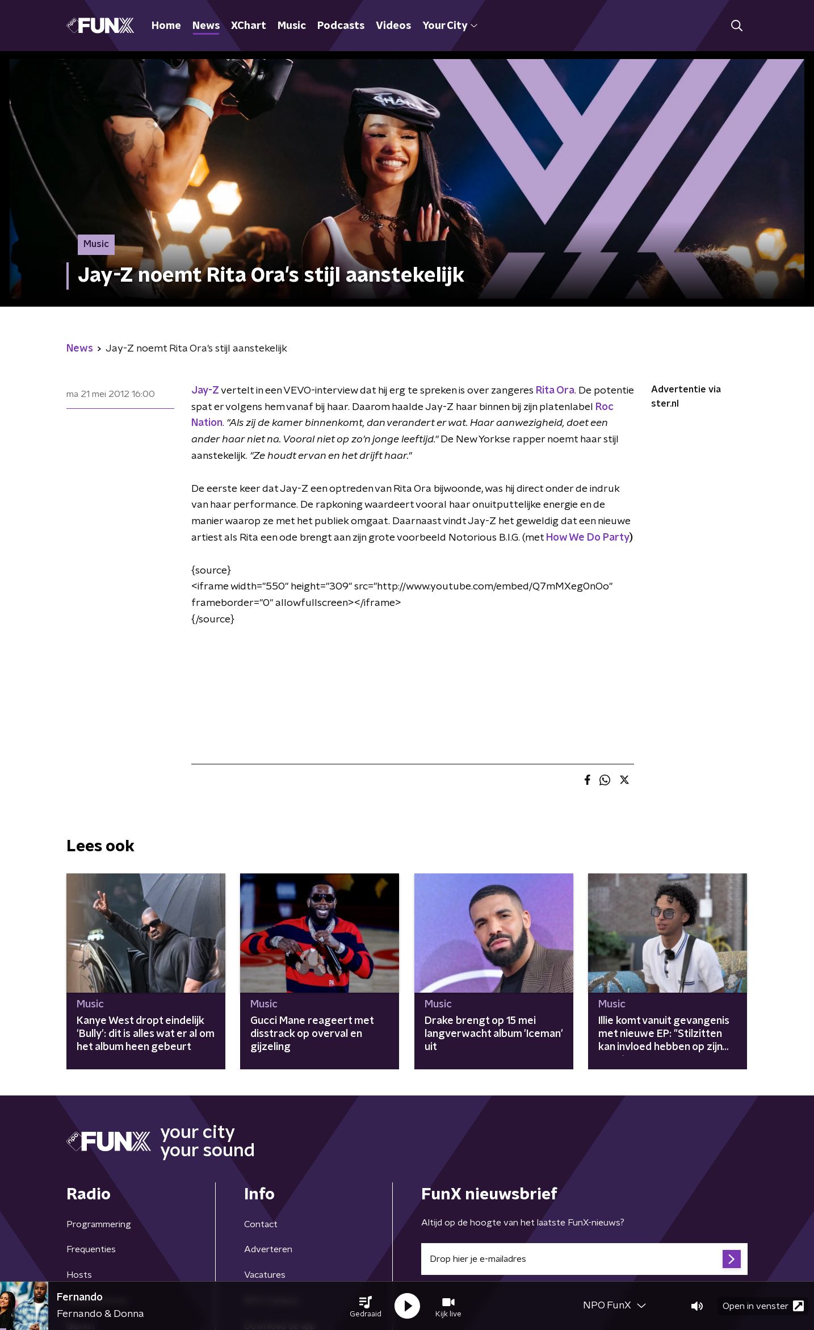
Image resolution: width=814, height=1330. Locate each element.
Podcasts (340, 26)
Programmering (98, 1224)
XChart (248, 26)
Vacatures (265, 1274)
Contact (261, 1224)
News (206, 26)
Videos (393, 26)
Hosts (79, 1274)
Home (166, 26)
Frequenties (91, 1249)
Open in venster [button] (763, 1305)
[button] (365, 1306)
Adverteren (268, 1249)
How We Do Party (588, 538)
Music (292, 26)
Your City (449, 26)
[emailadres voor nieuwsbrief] (584, 1259)
